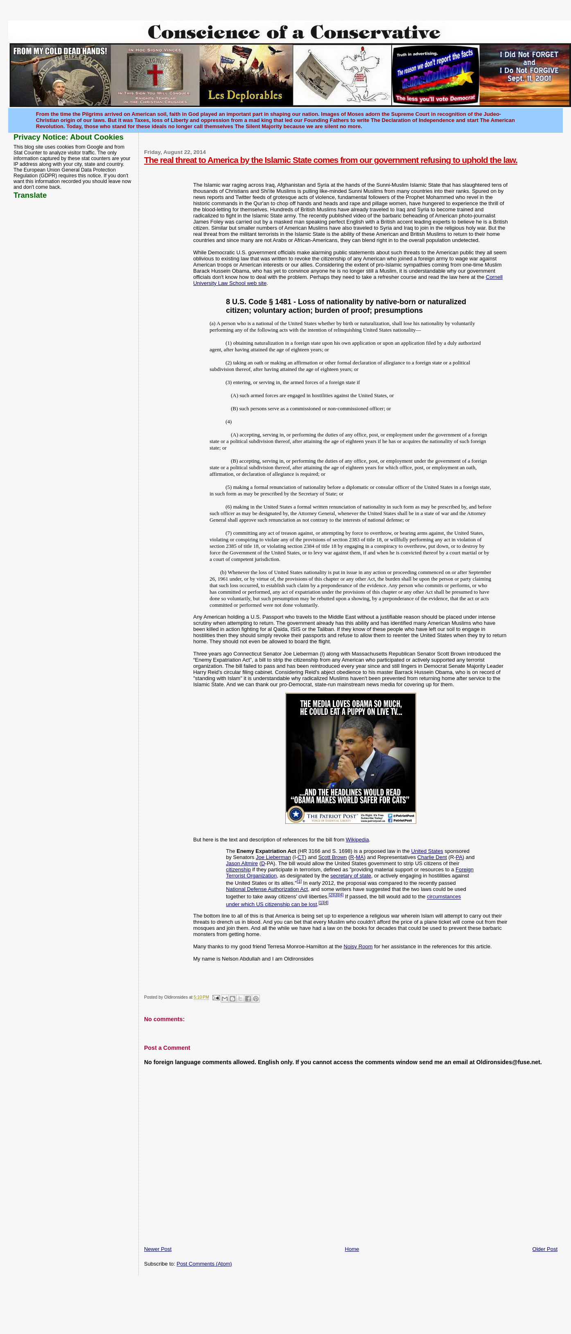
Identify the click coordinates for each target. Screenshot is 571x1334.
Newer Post (158, 1249)
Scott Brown (332, 857)
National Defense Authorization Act (267, 889)
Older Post (545, 1249)
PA (459, 857)
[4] (341, 894)
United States (427, 851)
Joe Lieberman (273, 857)
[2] (331, 894)
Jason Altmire (242, 863)
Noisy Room (358, 946)
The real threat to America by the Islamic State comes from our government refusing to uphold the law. (330, 160)
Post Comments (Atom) (204, 1264)
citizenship (238, 869)
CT (301, 857)
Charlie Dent (432, 857)
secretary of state (350, 876)
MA (360, 857)
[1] (299, 881)
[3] (336, 894)
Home (352, 1249)
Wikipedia (357, 840)
